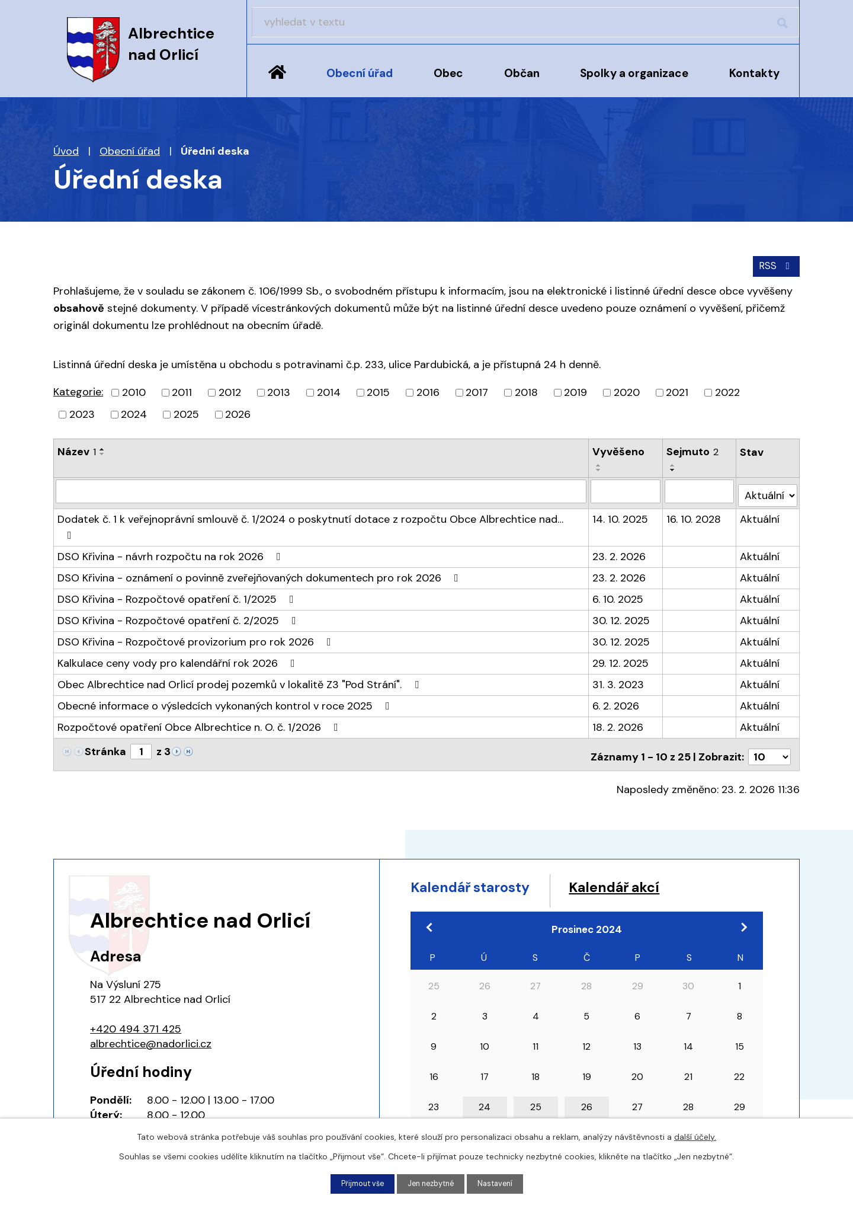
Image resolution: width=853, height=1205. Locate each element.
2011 (182, 390)
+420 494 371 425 (135, 990)
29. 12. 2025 (621, 629)
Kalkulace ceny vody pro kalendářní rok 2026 (178, 629)
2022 (727, 390)
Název (76, 450)
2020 (627, 390)
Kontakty (754, 73)
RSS (774, 264)
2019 (575, 390)
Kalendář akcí (665, 851)
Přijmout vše (358, 1183)
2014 (329, 390)
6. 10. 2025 (618, 565)
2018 (526, 390)
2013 (278, 390)
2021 (677, 390)
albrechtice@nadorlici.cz (150, 1005)
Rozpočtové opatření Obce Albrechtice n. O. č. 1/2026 (200, 693)
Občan (522, 73)
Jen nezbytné (432, 1183)
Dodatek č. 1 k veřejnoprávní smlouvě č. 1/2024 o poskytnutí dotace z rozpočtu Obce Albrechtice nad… (321, 501)
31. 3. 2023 (618, 651)
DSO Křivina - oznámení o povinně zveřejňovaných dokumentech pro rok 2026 (260, 544)
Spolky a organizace (634, 73)
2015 (378, 390)
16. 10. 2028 (694, 501)
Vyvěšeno (619, 450)
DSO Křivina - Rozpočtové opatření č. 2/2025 (179, 587)
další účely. (695, 1135)
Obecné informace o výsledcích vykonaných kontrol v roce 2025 (226, 672)
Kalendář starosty (489, 851)
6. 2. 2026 (616, 672)
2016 (428, 390)
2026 (238, 412)
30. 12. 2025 (621, 587)
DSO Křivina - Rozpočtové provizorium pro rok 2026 (196, 608)
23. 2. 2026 (619, 523)
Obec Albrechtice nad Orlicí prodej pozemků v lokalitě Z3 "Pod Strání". (240, 651)
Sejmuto (693, 450)
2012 (230, 390)
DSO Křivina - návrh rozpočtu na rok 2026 (171, 523)
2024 (134, 412)
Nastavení (501, 1183)
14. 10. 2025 (621, 501)
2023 (82, 412)
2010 (134, 390)
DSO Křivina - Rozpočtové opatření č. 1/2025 (178, 565)
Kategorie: (78, 390)
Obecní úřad (359, 73)
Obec (448, 73)
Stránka (105, 718)
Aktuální (761, 501)
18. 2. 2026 (618, 693)
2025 (186, 412)
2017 (477, 390)
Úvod (277, 81)
